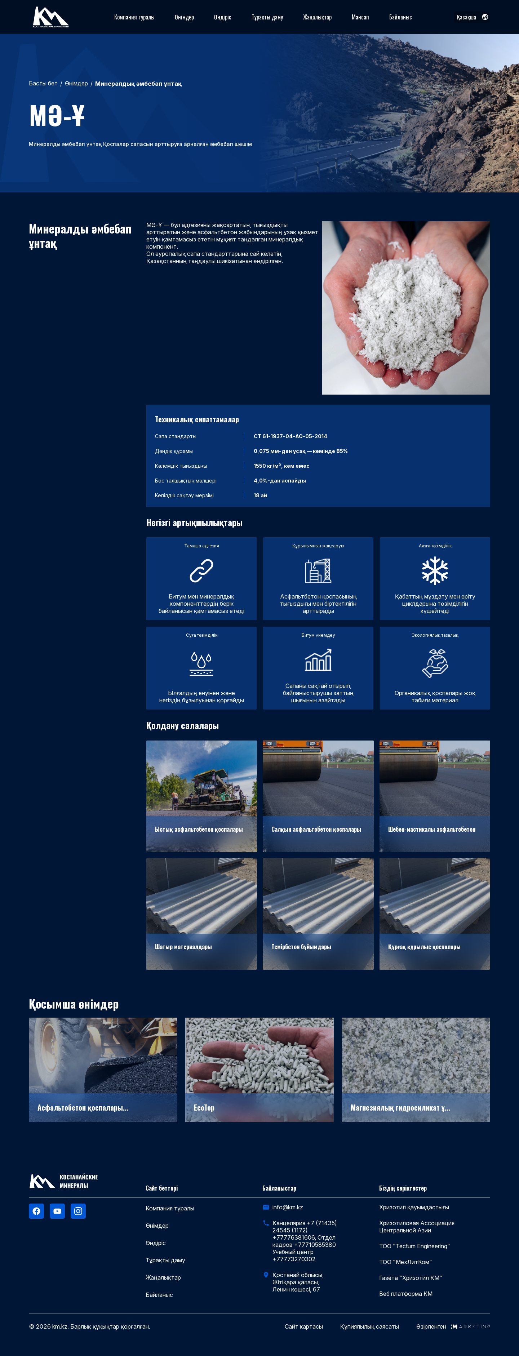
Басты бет (43, 83)
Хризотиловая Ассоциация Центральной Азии (416, 1226)
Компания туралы (134, 17)
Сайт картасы (304, 1326)
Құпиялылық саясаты (369, 1326)
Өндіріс (222, 17)
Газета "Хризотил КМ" (410, 1277)
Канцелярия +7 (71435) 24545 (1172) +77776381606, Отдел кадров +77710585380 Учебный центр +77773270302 (304, 1241)
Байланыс (400, 17)
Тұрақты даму (267, 17)
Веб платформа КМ (405, 1293)
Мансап (360, 17)
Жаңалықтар (317, 17)
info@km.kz (287, 1207)
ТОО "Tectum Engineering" (414, 1246)
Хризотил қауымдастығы (414, 1207)
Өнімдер (184, 17)
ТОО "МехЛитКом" (405, 1262)
